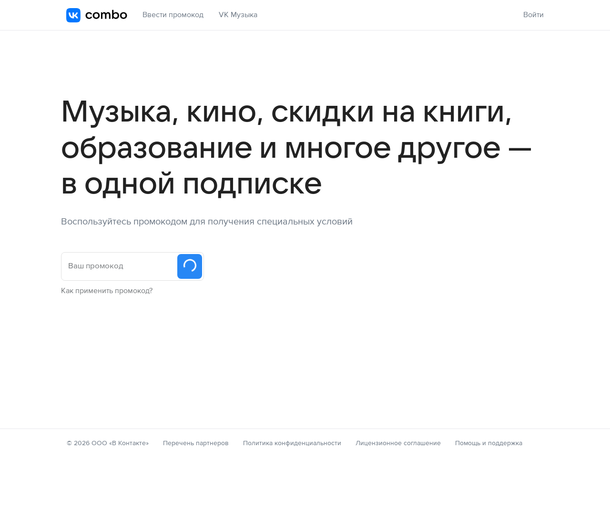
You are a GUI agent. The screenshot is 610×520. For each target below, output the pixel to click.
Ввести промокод (172, 15)
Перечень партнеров (196, 443)
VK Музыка (238, 15)
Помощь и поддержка (488, 443)
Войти (533, 15)
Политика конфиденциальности (292, 443)
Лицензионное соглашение (398, 443)
